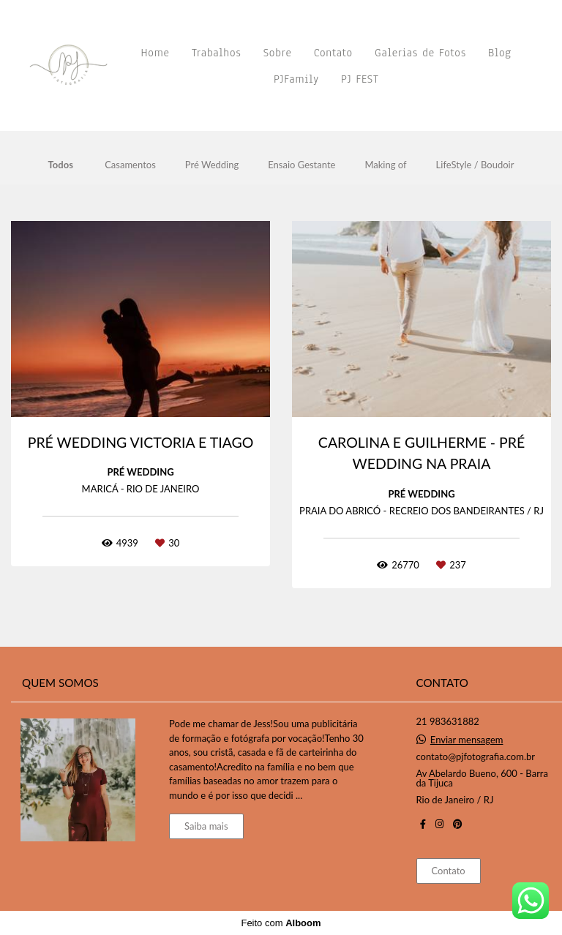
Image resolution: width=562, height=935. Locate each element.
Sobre (277, 52)
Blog (500, 52)
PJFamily (296, 79)
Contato (333, 52)
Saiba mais (206, 826)
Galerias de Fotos (420, 52)
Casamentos (130, 165)
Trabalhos (216, 52)
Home (155, 52)
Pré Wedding (212, 165)
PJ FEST (360, 79)
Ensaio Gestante (301, 165)
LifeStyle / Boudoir (475, 165)
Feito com (281, 922)
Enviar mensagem (466, 740)
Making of (385, 165)
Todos (60, 165)
